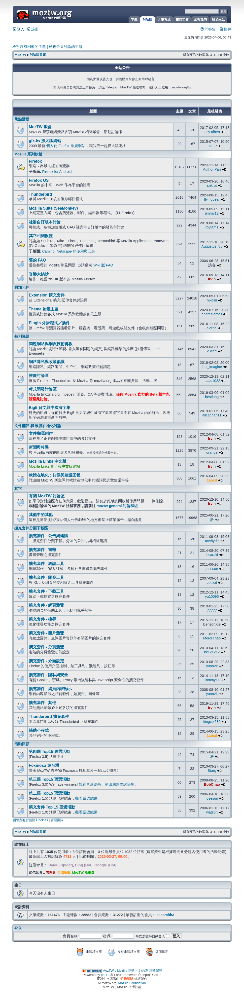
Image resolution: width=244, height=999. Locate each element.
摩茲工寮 (182, 20)
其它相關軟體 (41, 236)
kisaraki (212, 555)
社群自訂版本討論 (45, 222)
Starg (212, 771)
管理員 (51, 872)
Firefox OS (39, 180)
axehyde (212, 541)
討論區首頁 (38, 55)
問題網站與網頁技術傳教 (50, 344)
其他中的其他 (41, 515)
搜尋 (225, 29)
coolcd (212, 583)
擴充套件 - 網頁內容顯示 (50, 689)
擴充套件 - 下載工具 (46, 591)
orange (211, 452)
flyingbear (212, 199)
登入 (18, 29)
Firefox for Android (57, 172)
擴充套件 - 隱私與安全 (48, 675)
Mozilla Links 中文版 (47, 461)
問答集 (208, 29)
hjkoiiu (212, 300)
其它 (18, 489)
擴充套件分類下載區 (31, 528)
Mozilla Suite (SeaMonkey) (53, 208)
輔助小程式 (39, 730)
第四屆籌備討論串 (120, 784)
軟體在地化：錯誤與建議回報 (54, 475)
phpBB (106, 975)
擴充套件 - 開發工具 (46, 577)
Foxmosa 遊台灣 (44, 765)
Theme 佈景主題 (43, 309)
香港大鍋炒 (39, 274)
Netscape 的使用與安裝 (76, 251)
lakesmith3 (165, 915)
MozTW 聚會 (40, 127)
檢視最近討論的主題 (65, 47)
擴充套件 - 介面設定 (46, 661)
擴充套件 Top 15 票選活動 (52, 807)
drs (211, 146)
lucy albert (212, 132)
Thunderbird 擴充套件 (49, 716)
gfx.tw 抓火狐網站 (45, 141)
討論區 (147, 20)
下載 (134, 20)
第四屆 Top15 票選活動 (49, 751)
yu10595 (212, 596)
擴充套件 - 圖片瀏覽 (46, 633)
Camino (48, 251)
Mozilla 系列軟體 (28, 154)
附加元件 (21, 288)
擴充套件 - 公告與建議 (48, 536)
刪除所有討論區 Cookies (30, 820)
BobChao (212, 784)
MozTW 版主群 (83, 872)
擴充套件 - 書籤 (42, 550)
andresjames (212, 314)
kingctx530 (211, 722)
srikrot (212, 185)
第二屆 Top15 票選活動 (49, 793)
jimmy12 (212, 213)
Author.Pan (212, 169)
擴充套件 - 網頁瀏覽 (46, 605)
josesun (212, 569)
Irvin (212, 279)
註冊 (33, 29)
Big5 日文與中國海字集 (49, 408)
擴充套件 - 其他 (42, 703)
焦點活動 (21, 119)
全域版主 (63, 872)
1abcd (212, 480)
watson (212, 812)
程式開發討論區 (43, 389)
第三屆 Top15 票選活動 (49, 779)
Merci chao (212, 638)
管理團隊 (57, 820)
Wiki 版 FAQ (103, 265)
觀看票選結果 (90, 784)
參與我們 (200, 20)
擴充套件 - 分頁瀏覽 (46, 647)
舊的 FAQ (37, 260)
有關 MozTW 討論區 (47, 496)
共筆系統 (164, 20)
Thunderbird (40, 194)
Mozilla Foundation (132, 983)
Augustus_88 (211, 246)
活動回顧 (21, 744)
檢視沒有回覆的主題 (29, 47)
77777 (212, 610)
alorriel (212, 328)
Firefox (35, 161)
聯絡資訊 (155, 970)
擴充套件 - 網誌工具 (46, 563)
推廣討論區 (39, 375)
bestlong (212, 397)
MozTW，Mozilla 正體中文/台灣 (125, 970)
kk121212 (212, 652)
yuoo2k (212, 666)
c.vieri (212, 351)
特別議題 (21, 336)
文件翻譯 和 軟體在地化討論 (37, 426)
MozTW (57, 14)
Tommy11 (212, 680)
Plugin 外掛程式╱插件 (49, 323)
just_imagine (212, 367)
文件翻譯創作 (41, 433)
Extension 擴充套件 (47, 295)
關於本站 (218, 20)
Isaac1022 (212, 381)
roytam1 (211, 227)
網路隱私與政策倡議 (47, 362)
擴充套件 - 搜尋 (42, 619)
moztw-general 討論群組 (117, 506)
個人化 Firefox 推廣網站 (65, 146)
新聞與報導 (39, 447)
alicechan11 (211, 415)
